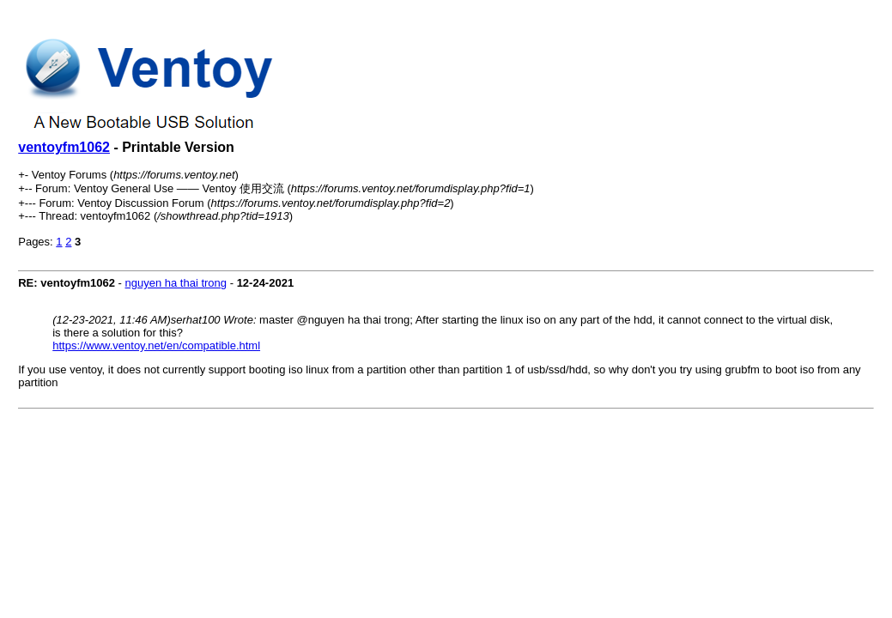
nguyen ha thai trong (176, 282)
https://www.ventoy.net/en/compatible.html (156, 345)
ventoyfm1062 (64, 147)
